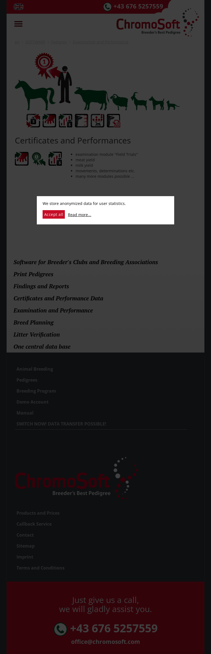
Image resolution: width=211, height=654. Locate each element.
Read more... (79, 214)
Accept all (53, 214)
